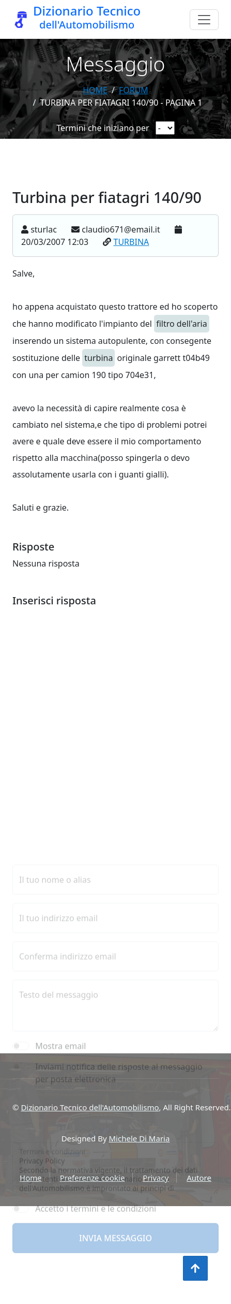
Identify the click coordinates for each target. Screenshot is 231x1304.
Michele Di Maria (139, 1138)
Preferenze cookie (92, 1177)
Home (95, 90)
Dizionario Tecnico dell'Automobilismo (90, 1107)
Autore (199, 1177)
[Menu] (204, 19)
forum (133, 90)
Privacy (155, 1177)
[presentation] (91, 1217)
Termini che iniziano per (102, 128)
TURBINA (131, 247)
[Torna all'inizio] (195, 1268)
